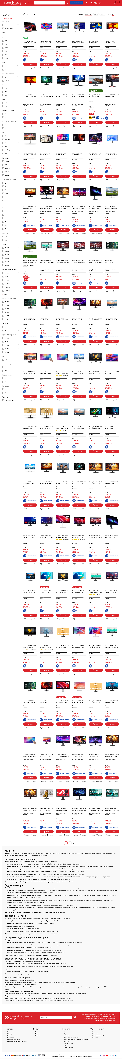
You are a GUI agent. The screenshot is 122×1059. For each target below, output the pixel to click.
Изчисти (4, 203)
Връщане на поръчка (69, 1047)
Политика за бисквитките (13, 1039)
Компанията (10, 1032)
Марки (65, 1034)
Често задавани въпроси (98, 1032)
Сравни (26, 68)
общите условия (111, 1016)
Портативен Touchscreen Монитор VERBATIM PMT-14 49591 (29, 756)
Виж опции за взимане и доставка (28, 46)
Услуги (65, 1045)
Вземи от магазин (68, 1043)
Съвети (66, 1032)
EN (95, 3)
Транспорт (66, 1036)
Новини (9, 1036)
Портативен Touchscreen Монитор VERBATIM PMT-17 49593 (62, 373)
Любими (33, 68)
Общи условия (10, 1037)
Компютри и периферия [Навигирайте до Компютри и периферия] (13, 8)
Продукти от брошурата (76, 3)
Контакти (37, 1032)
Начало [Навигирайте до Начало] (4, 8)
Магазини (37, 1034)
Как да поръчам (96, 1034)
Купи (30, 64)
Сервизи (37, 1036)
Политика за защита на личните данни (17, 1041)
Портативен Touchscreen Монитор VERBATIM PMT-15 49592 (46, 373)
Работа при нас (11, 1034)
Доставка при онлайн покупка (71, 1037)
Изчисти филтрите (7, 18)
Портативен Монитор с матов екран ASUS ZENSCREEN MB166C (45, 154)
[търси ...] (49, 2)
